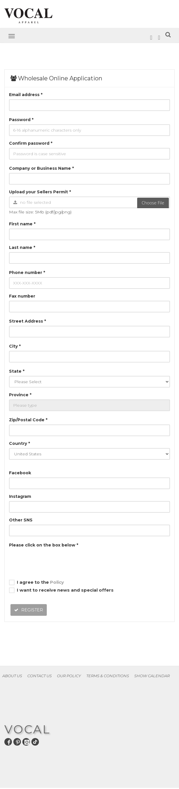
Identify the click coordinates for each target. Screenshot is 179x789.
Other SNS (21, 520)
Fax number (22, 296)
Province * (20, 394)
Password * (21, 119)
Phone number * (27, 272)
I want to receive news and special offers (61, 590)
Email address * (25, 94)
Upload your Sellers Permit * (40, 191)
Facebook (20, 472)
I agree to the (36, 582)
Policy (57, 582)
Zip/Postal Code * (28, 419)
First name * (22, 224)
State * (16, 371)
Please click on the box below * (43, 545)
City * (15, 346)
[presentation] (53, 561)
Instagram (20, 496)
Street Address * (27, 321)
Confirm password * (30, 143)
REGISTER (28, 610)
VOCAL (27, 729)
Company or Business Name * (41, 168)
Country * (19, 443)
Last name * (22, 247)
